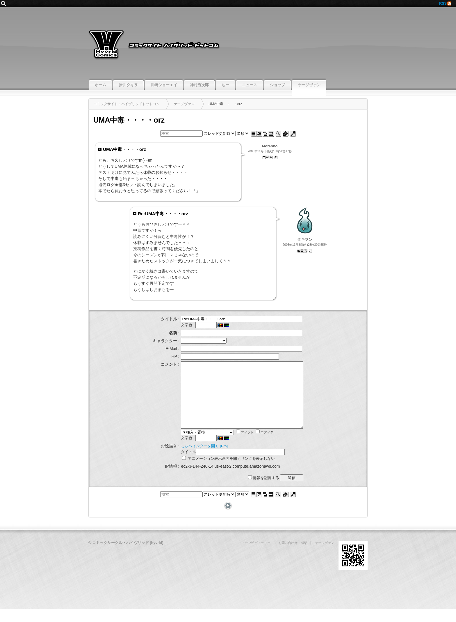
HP (167, 356)
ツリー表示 (270, 157)
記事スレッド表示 (267, 157)
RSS (443, 3)
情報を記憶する (270, 491)
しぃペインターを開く (192, 459)
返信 (275, 157)
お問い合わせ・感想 (292, 556)
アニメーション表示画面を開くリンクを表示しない (221, 472)
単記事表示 (264, 157)
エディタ (257, 445)
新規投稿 (285, 134)
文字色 (179, 325)
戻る (228, 519)
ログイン (293, 134)
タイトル (181, 465)
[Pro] (216, 459)
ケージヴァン (324, 556)
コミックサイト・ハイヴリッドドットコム (228, 42)
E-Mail (164, 348)
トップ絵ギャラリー (256, 556)
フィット (237, 445)
